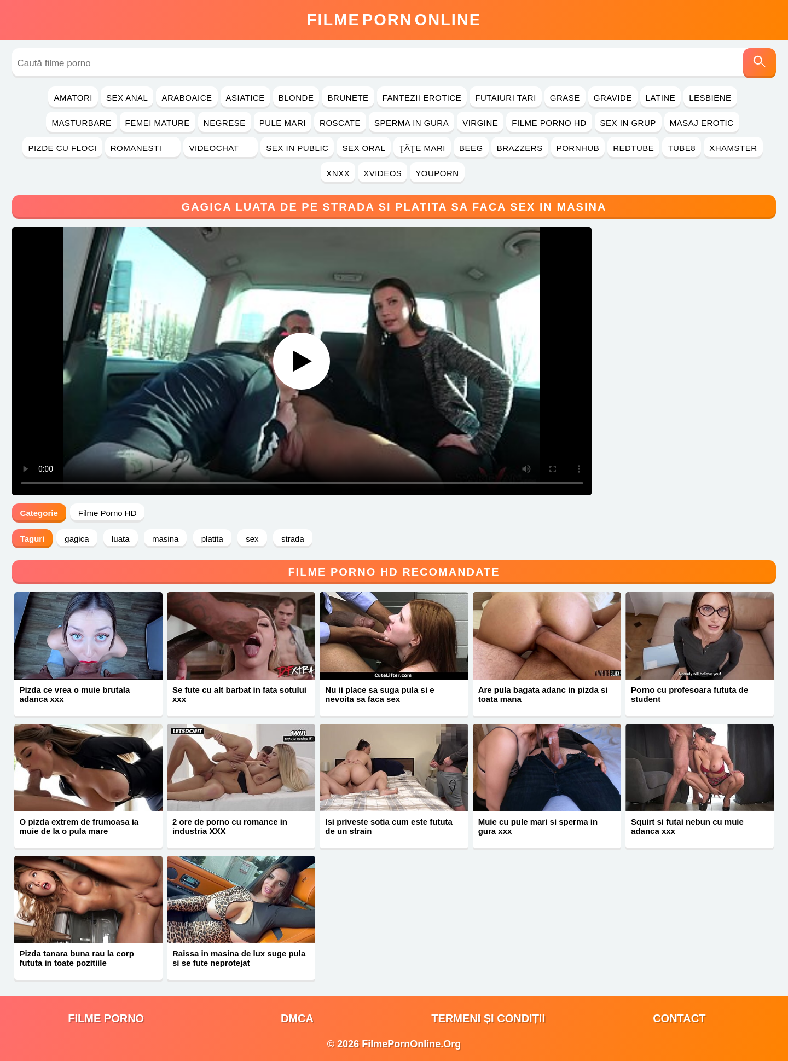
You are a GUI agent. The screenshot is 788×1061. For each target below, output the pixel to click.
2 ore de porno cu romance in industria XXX (229, 826)
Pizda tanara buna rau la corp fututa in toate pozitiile (77, 958)
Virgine (480, 122)
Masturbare (81, 122)
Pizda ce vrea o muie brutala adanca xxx (75, 694)
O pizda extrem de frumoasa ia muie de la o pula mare (79, 826)
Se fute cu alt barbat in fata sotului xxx (239, 694)
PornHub (578, 148)
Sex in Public (297, 148)
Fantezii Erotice (422, 97)
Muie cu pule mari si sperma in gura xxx (538, 826)
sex (252, 538)
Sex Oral (363, 148)
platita (212, 538)
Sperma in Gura (411, 122)
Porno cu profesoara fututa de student (689, 694)
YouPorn (437, 173)
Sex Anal (127, 97)
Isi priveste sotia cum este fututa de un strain (389, 826)
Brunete (347, 97)
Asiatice (245, 97)
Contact (679, 1018)
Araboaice (186, 97)
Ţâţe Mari (422, 148)
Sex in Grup (628, 122)
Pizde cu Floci (62, 148)
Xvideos (382, 173)
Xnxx (338, 173)
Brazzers (520, 148)
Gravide (613, 97)
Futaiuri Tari (505, 97)
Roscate (340, 122)
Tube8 (682, 148)
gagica (77, 538)
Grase (565, 97)
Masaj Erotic (702, 122)
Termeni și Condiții (488, 1018)
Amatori (73, 97)
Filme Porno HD (549, 122)
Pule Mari (282, 122)
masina (165, 538)
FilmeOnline (394, 19)
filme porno (106, 1018)
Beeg (471, 148)
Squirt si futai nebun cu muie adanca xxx (687, 826)
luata (121, 538)
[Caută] (759, 63)
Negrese (225, 122)
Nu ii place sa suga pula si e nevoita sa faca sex (379, 694)
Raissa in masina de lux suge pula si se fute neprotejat (238, 958)
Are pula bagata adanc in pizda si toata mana (543, 694)
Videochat (220, 148)
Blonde (296, 97)
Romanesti (143, 148)
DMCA (297, 1018)
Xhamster (733, 148)
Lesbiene (710, 97)
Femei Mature (157, 122)
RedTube (633, 148)
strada (292, 538)
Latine (660, 97)
